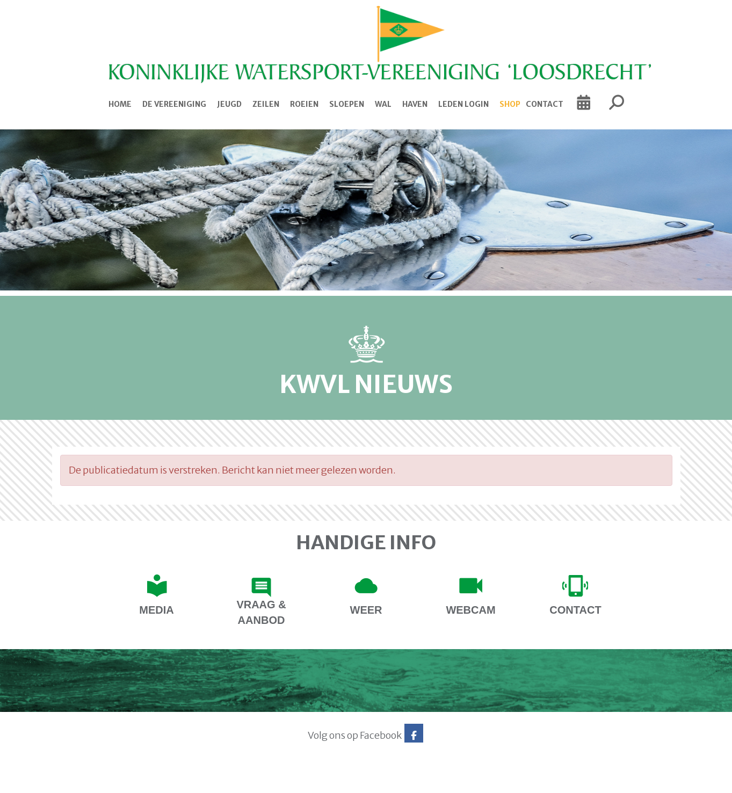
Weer (366, 610)
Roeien (304, 104)
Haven (414, 104)
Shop (509, 104)
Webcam (470, 610)
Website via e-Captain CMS (85, 781)
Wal (383, 104)
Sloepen (346, 104)
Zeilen (265, 104)
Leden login (463, 104)
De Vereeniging (174, 104)
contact (575, 610)
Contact (544, 104)
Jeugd (229, 104)
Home (120, 104)
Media (156, 610)
